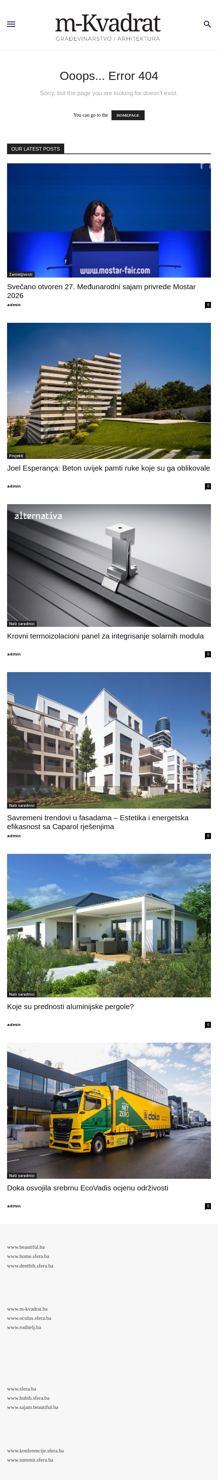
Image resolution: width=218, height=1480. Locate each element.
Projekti (16, 455)
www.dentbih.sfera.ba (30, 1266)
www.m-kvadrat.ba (27, 1309)
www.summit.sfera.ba (30, 1460)
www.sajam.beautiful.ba (32, 1407)
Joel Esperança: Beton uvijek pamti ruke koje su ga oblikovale (108, 468)
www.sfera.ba (21, 1389)
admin (14, 304)
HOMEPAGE (128, 115)
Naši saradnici (22, 623)
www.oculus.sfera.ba (29, 1318)
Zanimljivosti (20, 274)
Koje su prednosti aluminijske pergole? (70, 1006)
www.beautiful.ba (26, 1247)
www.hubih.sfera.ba (28, 1398)
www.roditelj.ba (24, 1327)
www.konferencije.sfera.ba (35, 1450)
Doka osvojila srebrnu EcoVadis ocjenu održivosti (87, 1188)
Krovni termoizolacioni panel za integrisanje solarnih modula (105, 636)
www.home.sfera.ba (28, 1256)
